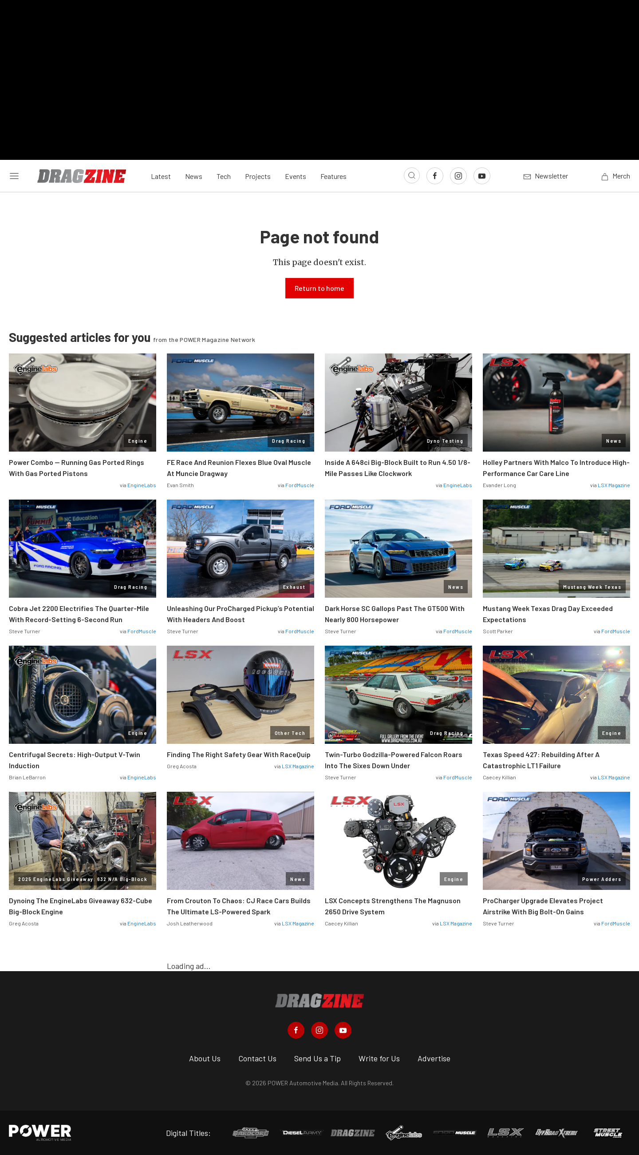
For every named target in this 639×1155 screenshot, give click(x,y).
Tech (224, 176)
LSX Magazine (614, 485)
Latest (161, 176)
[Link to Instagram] (458, 175)
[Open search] (412, 175)
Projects (258, 176)
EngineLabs (141, 485)
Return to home (319, 288)
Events (295, 176)
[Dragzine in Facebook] (296, 1030)
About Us (205, 1058)
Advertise (434, 1058)
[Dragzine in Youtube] (343, 1030)
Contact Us (257, 1058)
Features (333, 176)
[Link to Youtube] (481, 175)
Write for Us (379, 1058)
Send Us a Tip (317, 1058)
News (193, 176)
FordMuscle (299, 485)
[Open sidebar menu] (14, 176)
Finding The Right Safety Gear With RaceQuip (239, 754)
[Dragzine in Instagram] (319, 1030)
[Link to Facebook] (434, 175)
